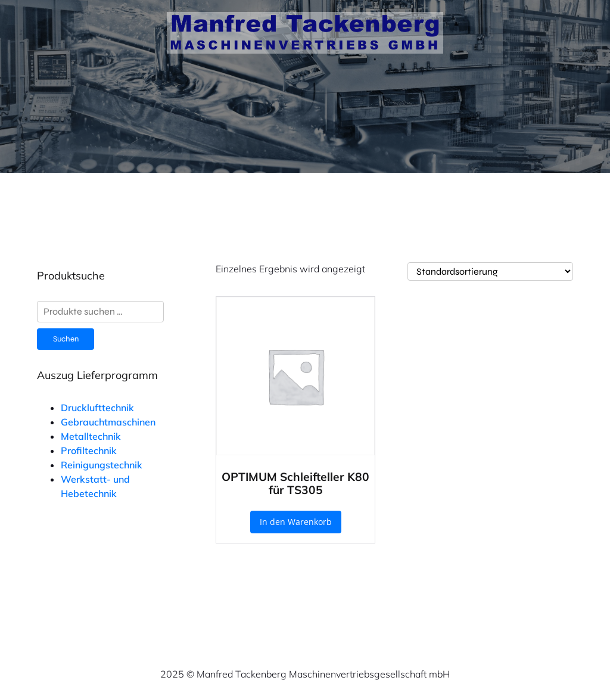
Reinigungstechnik (101, 465)
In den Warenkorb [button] (296, 521)
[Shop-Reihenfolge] (490, 271)
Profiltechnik (89, 450)
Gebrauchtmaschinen (108, 422)
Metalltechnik (91, 436)
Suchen (66, 339)
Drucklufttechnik (97, 408)
